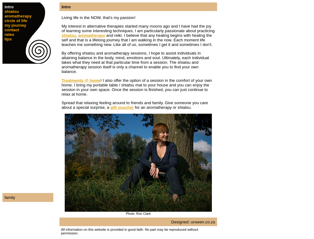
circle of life (16, 20)
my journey (15, 25)
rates (9, 34)
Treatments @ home (81, 80)
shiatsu (12, 11)
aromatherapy (18, 16)
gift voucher (122, 107)
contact (12, 30)
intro (9, 7)
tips (8, 39)
